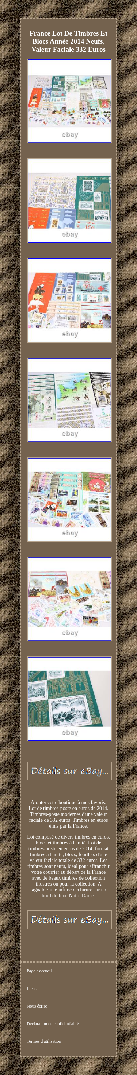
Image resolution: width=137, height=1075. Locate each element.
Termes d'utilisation (44, 1041)
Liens (32, 988)
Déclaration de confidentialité (53, 1023)
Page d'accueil (39, 970)
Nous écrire (37, 1006)
